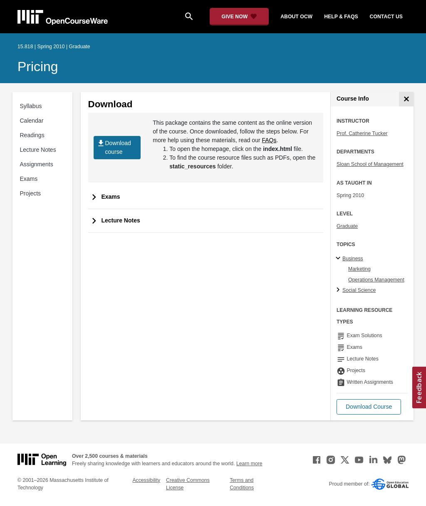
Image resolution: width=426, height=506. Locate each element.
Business (352, 259)
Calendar (32, 120)
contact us (386, 17)
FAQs (269, 140)
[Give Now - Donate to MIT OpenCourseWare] (239, 16)
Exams (29, 178)
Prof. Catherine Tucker (362, 133)
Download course (114, 147)
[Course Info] (406, 99)
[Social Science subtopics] (339, 290)
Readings (32, 135)
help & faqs (341, 17)
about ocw (296, 17)
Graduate (347, 226)
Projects (30, 193)
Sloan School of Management (370, 164)
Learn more (249, 464)
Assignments (36, 164)
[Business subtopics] (339, 258)
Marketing (359, 269)
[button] (369, 407)
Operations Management (376, 280)
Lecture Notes (38, 149)
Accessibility (146, 480)
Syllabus (31, 106)
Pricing (37, 66)
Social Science (359, 290)
